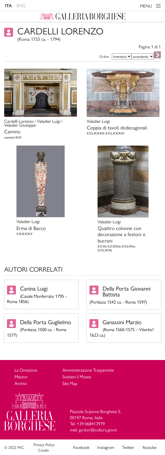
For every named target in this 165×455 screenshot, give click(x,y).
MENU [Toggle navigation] (151, 6)
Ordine (104, 56)
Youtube (149, 447)
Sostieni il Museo (76, 376)
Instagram (105, 447)
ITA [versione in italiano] (8, 5)
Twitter (128, 447)
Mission (21, 376)
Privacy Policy (44, 444)
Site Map (69, 383)
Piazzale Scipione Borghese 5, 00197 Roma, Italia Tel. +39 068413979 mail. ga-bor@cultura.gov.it (95, 420)
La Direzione (25, 370)
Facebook (81, 447)
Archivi (20, 383)
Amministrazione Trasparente (88, 370)
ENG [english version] (21, 5)
